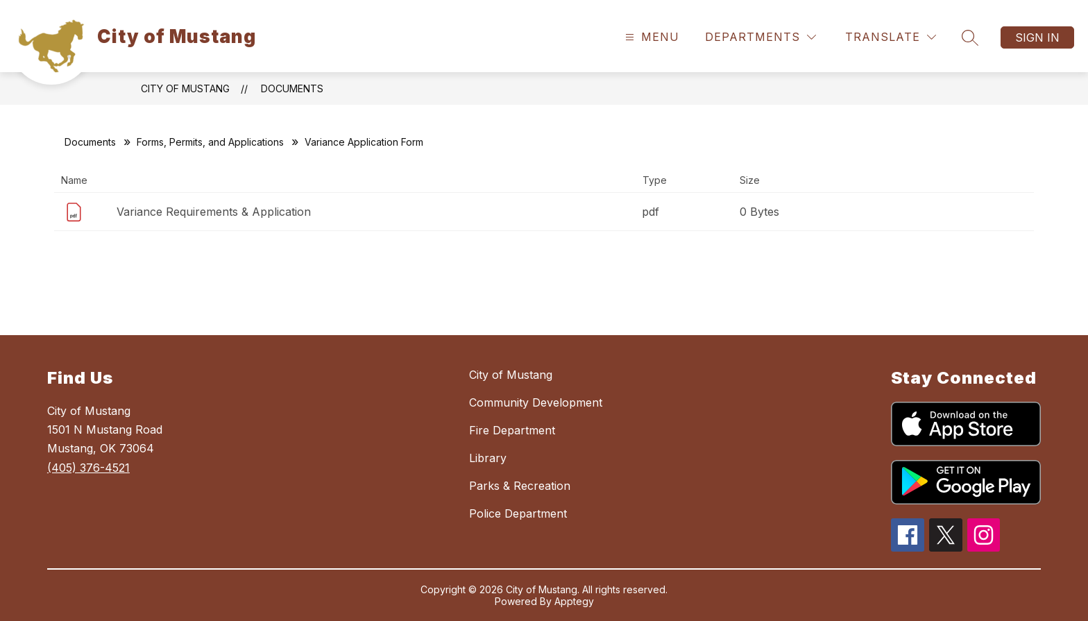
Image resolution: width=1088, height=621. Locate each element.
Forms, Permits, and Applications (210, 142)
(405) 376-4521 (88, 468)
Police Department (518, 513)
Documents (292, 88)
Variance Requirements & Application (214, 212)
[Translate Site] (891, 37)
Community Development (535, 402)
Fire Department (512, 430)
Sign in (1037, 37)
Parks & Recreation (519, 486)
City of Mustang (185, 88)
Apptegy (574, 601)
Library (488, 458)
